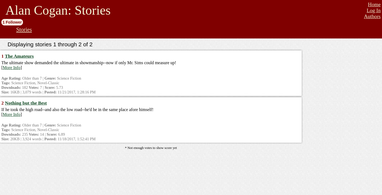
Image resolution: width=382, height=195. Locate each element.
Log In (374, 10)
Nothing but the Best (26, 103)
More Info (11, 67)
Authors (372, 16)
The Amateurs (19, 56)
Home (374, 4)
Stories (24, 29)
